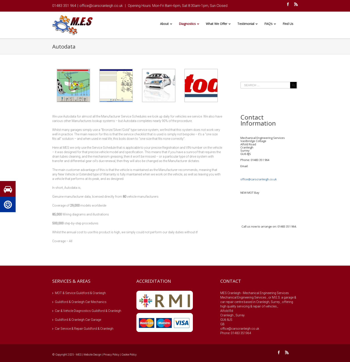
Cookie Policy (129, 355)
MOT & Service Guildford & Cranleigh (80, 293)
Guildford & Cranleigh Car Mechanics (80, 302)
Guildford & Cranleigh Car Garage (78, 320)
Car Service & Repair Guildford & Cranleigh (84, 329)
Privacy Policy (111, 355)
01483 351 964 (64, 6)
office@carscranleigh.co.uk (101, 6)
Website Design (92, 355)
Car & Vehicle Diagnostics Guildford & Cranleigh (88, 311)
